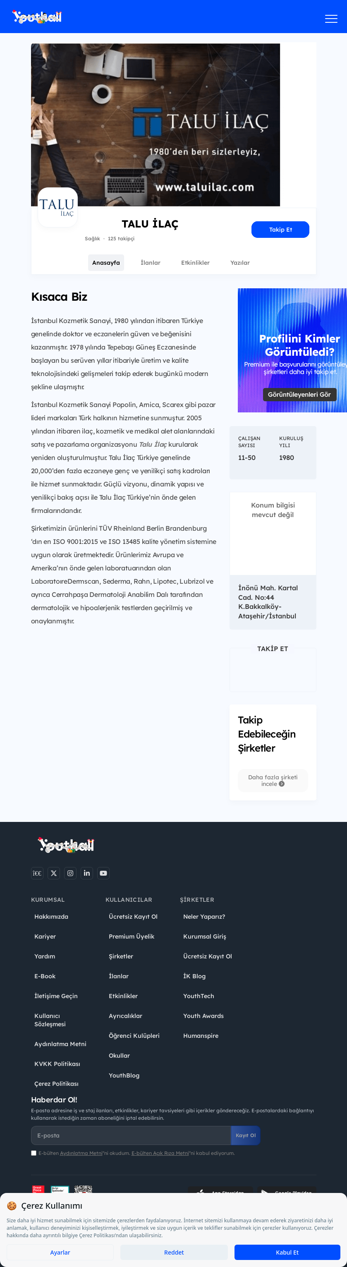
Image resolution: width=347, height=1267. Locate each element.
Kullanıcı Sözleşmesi (50, 1020)
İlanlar (150, 262)
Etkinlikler (195, 262)
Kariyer (45, 936)
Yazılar (240, 262)
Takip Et (280, 229)
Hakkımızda (51, 916)
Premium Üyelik (131, 936)
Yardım (44, 956)
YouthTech (198, 996)
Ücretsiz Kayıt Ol (133, 916)
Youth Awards (203, 1016)
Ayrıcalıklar (125, 1016)
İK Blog (194, 976)
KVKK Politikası (57, 1064)
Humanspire (200, 1035)
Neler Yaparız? (204, 916)
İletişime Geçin (56, 996)
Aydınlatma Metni (60, 1044)
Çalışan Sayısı (249, 441)
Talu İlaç (153, 444)
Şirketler (121, 956)
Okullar (119, 1055)
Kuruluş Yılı (291, 441)
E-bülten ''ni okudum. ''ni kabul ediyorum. (136, 1153)
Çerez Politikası (56, 1083)
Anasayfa (106, 262)
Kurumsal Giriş (204, 936)
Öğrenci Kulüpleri (134, 1035)
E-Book (44, 976)
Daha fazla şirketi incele (272, 781)
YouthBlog (124, 1075)
